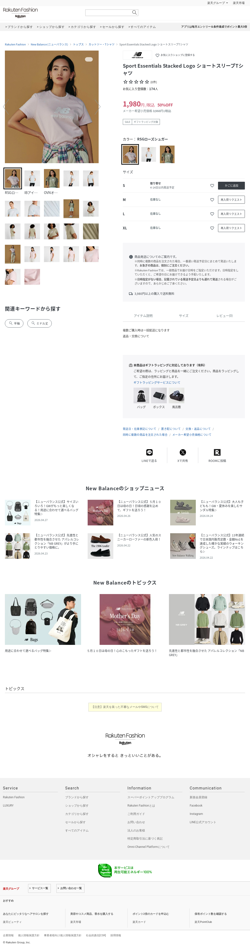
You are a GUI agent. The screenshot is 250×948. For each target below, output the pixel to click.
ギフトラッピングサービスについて (157, 382)
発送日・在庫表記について (139, 429)
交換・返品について (198, 429)
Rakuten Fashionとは (141, 805)
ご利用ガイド (136, 814)
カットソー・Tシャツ (102, 44)
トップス (78, 44)
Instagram (196, 814)
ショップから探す (77, 805)
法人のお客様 (136, 830)
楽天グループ (216, 3)
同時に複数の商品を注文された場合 (145, 435)
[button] (6, 106)
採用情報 (115, 935)
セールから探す (75, 822)
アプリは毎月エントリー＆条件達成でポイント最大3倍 (214, 26)
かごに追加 (231, 185)
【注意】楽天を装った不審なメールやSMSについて (125, 707)
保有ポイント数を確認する (211, 914)
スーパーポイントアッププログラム (150, 797)
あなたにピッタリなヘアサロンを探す (26, 914)
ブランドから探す (77, 797)
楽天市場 (239, 3)
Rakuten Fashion (41, 12)
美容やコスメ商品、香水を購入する (91, 914)
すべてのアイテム (77, 830)
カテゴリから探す (77, 814)
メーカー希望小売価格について (191, 435)
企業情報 (8, 935)
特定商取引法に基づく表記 (145, 838)
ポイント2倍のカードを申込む (151, 914)
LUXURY (8, 805)
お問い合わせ (136, 822)
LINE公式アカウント (203, 822)
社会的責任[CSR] (96, 935)
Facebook (196, 805)
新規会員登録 (198, 797)
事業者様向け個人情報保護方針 (63, 935)
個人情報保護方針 (29, 935)
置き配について (171, 429)
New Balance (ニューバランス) (49, 44)
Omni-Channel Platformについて (148, 847)
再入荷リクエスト (231, 200)
